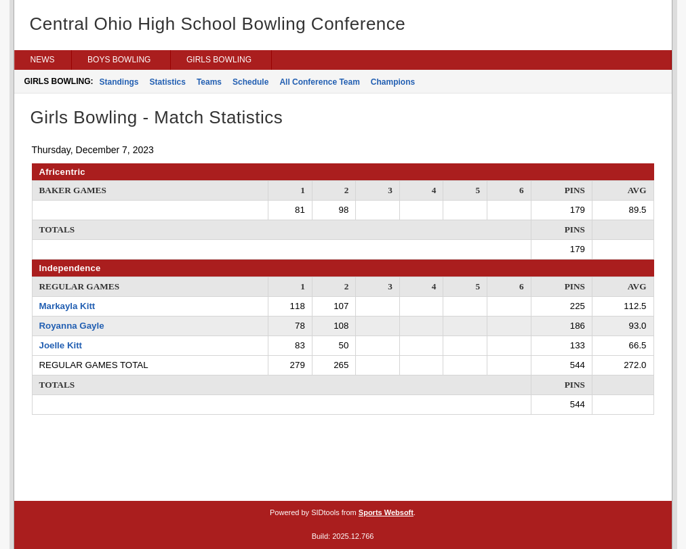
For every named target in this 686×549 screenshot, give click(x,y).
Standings (119, 82)
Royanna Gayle (71, 326)
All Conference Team (319, 82)
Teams (209, 82)
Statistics (168, 82)
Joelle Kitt (61, 345)
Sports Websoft (386, 512)
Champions (393, 82)
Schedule (250, 82)
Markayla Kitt (67, 306)
